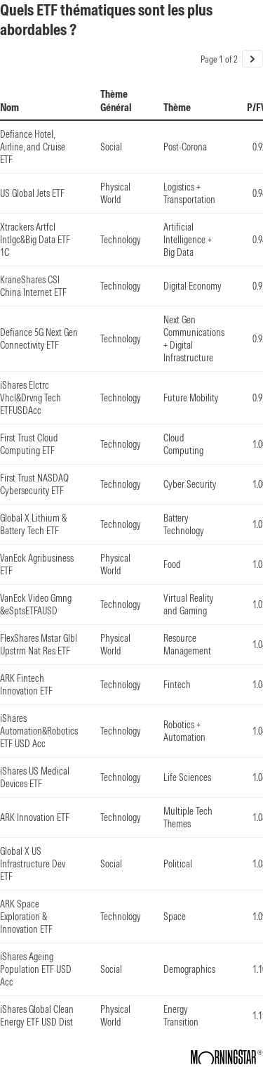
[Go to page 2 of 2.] (252, 58)
